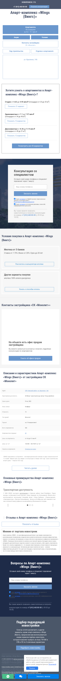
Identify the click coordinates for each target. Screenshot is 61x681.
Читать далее (30, 468)
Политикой (52, 664)
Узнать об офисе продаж (30, 358)
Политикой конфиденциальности (24, 202)
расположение (24, 493)
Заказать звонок (30, 193)
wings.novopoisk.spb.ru (20, 659)
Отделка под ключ (30, 449)
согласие (22, 199)
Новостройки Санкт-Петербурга (11, 667)
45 (25, 433)
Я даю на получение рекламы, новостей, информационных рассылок (30, 205)
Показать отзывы (30, 524)
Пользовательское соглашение (11, 672)
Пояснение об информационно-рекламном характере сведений (21, 673)
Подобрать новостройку (30, 648)
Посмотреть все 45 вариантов (30, 146)
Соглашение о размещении (29, 672)
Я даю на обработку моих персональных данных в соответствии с (28, 592)
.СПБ (29, 2)
